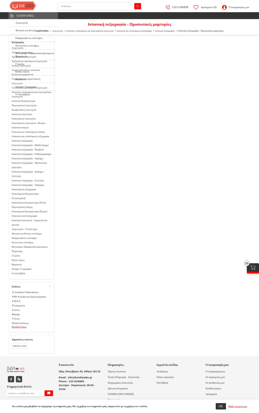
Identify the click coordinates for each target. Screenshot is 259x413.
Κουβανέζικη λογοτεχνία (24, 109)
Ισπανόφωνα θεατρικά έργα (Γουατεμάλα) (25, 196)
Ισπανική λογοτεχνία (22, 114)
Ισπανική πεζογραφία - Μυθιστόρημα (30, 145)
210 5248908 (180, 7)
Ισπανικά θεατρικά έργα (23, 101)
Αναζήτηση (137, 6)
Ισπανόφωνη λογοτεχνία (24, 118)
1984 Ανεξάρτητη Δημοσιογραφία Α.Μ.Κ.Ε (29, 299)
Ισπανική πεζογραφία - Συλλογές (28, 180)
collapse (50, 41)
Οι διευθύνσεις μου (215, 382)
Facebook (11, 379)
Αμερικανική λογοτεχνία (24, 56)
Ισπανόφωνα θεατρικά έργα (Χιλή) (29, 202)
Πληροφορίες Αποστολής (120, 382)
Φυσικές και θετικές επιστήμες (27, 233)
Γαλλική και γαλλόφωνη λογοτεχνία (29, 87)
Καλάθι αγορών (213, 388)
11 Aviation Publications (25, 292)
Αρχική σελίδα (42, 31)
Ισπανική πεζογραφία (22, 140)
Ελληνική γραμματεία (22, 74)
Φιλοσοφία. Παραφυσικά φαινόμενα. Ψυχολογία (30, 249)
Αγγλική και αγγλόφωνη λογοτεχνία (29, 61)
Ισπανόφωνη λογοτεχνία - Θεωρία (28, 123)
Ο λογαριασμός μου (238, 7)
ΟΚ (221, 406)
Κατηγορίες (25, 15)
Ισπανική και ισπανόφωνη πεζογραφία (30, 136)
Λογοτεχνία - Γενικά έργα (24, 229)
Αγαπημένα (211, 394)
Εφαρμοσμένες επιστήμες (24, 238)
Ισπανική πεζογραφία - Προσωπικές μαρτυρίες (29, 165)
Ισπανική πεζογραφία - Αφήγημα (28, 185)
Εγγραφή (49, 393)
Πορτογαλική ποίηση (22, 207)
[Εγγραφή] (30, 393)
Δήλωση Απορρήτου (118, 388)
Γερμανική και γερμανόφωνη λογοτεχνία (26, 81)
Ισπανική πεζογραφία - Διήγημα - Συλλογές (28, 174)
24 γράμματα (18, 305)
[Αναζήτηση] (100, 6)
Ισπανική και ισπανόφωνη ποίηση (28, 131)
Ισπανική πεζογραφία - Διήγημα (27, 158)
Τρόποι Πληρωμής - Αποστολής (123, 377)
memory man (19, 346)
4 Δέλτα (16, 310)
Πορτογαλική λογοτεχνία (24, 105)
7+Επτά (16, 318)
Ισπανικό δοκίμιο (20, 127)
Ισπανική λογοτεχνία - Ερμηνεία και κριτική (29, 222)
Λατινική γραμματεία (22, 52)
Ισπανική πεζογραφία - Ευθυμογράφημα (31, 154)
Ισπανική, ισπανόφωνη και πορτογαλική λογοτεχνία (31, 94)
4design (16, 314)
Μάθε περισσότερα (237, 406)
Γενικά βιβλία (18, 273)
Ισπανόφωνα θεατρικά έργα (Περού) (29, 211)
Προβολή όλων (19, 326)
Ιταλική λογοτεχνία (21, 65)
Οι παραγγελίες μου (215, 377)
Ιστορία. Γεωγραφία (21, 268)
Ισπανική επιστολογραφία (24, 215)
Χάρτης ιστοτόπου (117, 371)
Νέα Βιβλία (162, 382)
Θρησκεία (17, 264)
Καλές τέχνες (18, 260)
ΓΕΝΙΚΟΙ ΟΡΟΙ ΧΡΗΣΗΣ (121, 394)
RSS (19, 379)
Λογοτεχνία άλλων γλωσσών (26, 70)
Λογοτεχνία (17, 47)
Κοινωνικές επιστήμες (23, 242)
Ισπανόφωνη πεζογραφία (24, 189)
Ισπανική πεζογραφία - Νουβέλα (28, 149)
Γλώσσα (16, 255)
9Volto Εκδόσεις (20, 323)
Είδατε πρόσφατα (165, 377)
